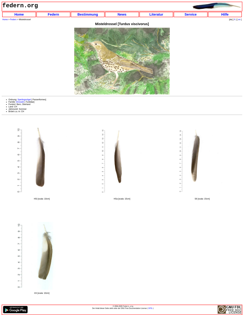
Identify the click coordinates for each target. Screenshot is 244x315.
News (122, 14)
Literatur (156, 14)
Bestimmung (87, 14)
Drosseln (20, 102)
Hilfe (225, 14)
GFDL (150, 309)
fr (234, 19)
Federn (53, 14)
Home (19, 14)
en (239, 19)
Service (191, 14)
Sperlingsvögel (24, 99)
